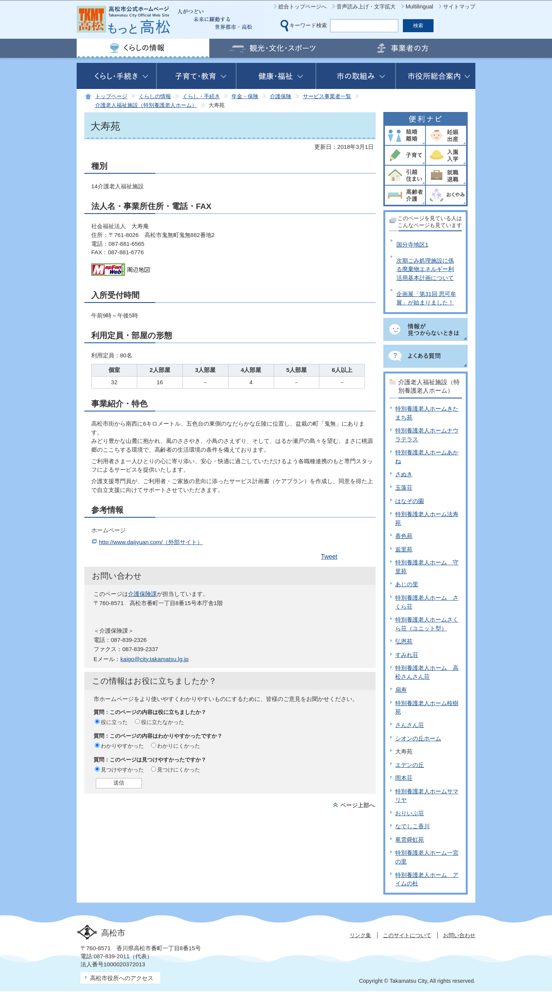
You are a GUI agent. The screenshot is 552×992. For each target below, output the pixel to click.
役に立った (114, 722)
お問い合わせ (459, 935)
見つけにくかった (178, 770)
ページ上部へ (357, 805)
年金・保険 (245, 96)
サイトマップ (459, 6)
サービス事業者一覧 (327, 96)
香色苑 (403, 536)
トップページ (111, 96)
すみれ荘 (406, 654)
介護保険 (280, 96)
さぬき (403, 474)
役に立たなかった (162, 722)
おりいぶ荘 (409, 813)
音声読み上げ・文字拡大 (366, 6)
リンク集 (360, 935)
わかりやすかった (122, 746)
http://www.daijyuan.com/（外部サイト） (151, 542)
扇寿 (401, 689)
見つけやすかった (122, 770)
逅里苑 (403, 549)
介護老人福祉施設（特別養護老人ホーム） (146, 105)
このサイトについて (407, 935)
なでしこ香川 (412, 826)
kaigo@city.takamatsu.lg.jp (154, 659)
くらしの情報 (155, 96)
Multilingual (419, 6)
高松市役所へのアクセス (121, 978)
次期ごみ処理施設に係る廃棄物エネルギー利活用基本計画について (425, 269)
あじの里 (406, 584)
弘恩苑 (403, 641)
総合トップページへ (302, 6)
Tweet (329, 556)
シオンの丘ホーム (418, 738)
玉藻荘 (403, 487)
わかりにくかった (178, 746)
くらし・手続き (201, 96)
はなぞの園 (409, 501)
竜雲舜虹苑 (409, 839)
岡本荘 (403, 778)
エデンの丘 (409, 765)
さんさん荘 (409, 725)
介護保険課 (142, 594)
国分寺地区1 (412, 244)
